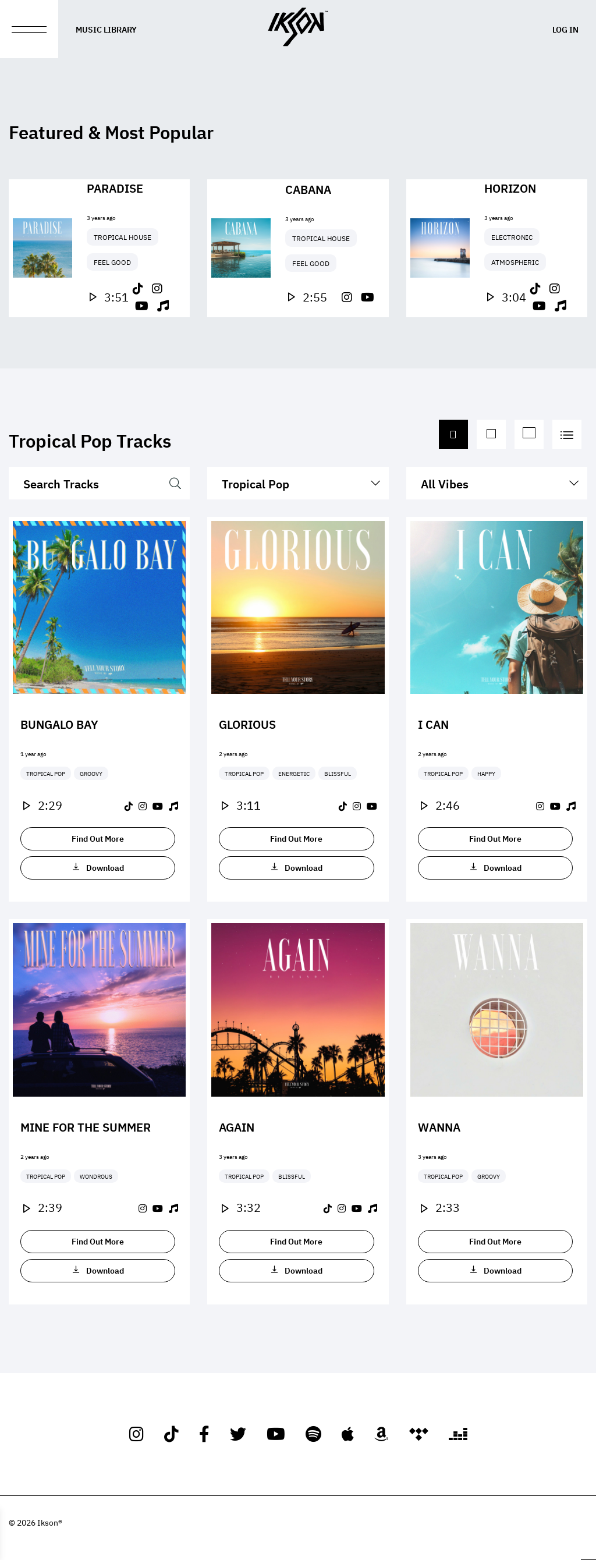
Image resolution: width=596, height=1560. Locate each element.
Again (236, 1126)
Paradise (115, 187)
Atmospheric (515, 262)
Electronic (512, 237)
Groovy (91, 773)
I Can (433, 723)
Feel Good (112, 262)
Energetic (294, 773)
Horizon (510, 187)
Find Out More (98, 838)
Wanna (439, 1126)
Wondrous (96, 1176)
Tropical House (122, 237)
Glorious (247, 723)
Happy (486, 773)
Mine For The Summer (85, 1126)
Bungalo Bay (59, 723)
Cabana (308, 188)
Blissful (337, 773)
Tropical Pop (45, 773)
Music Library (106, 29)
